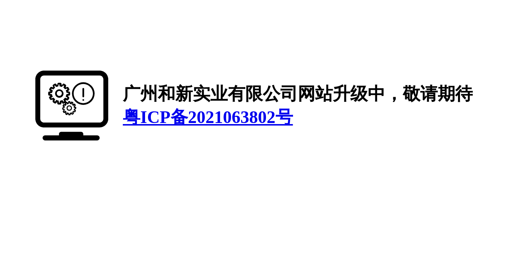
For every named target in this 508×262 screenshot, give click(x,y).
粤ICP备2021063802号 (208, 117)
